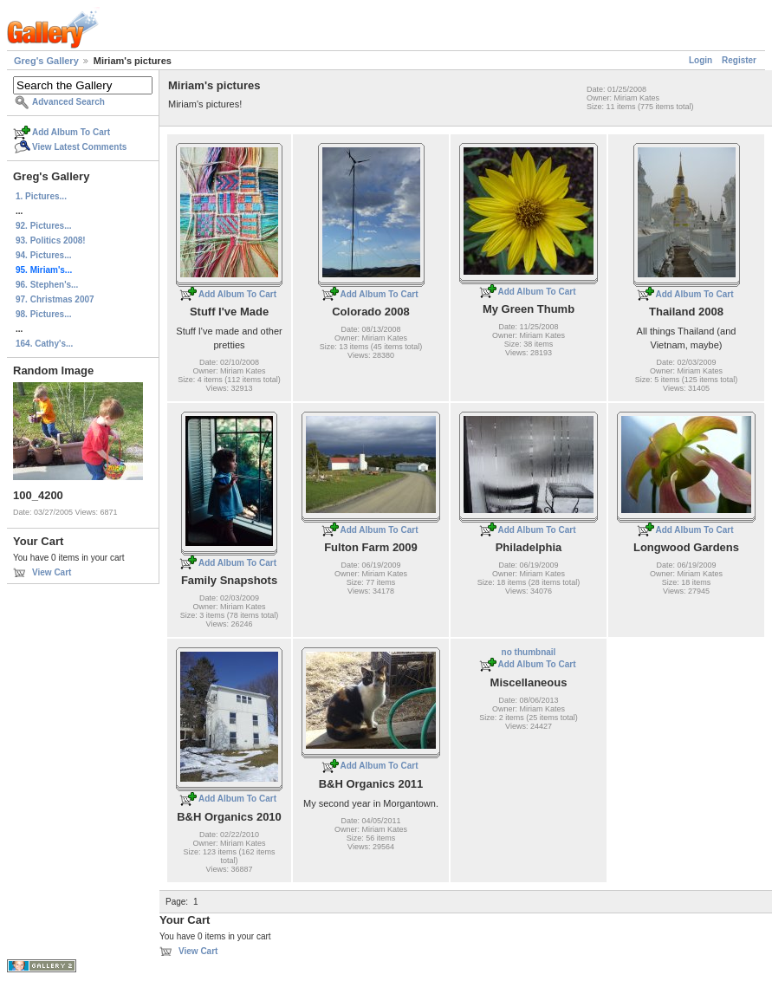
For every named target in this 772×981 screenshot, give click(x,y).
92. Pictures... (43, 226)
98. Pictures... (43, 314)
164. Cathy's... (44, 343)
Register (739, 60)
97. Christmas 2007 (55, 299)
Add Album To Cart (71, 132)
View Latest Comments (79, 147)
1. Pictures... (41, 196)
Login (700, 60)
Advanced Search (68, 102)
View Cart (51, 572)
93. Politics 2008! (51, 240)
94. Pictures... (43, 255)
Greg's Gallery (46, 60)
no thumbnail (529, 652)
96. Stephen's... (47, 284)
